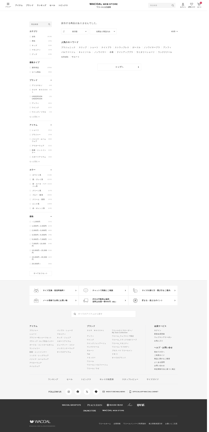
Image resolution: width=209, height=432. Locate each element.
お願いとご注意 (171, 424)
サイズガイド (153, 379)
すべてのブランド (119, 358)
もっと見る (33, 117)
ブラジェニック (68, 47)
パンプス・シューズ (65, 330)
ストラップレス (122, 47)
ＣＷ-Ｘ (115, 354)
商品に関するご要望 (162, 359)
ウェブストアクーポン (163, 337)
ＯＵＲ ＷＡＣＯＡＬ (95, 330)
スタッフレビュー (130, 379)
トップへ (127, 67)
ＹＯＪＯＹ (91, 358)
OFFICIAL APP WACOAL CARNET (143, 392)
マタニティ (61, 334)
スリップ (83, 47)
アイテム (19, 5)
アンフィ (167, 47)
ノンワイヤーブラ (152, 47)
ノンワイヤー (100, 52)
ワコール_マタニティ (120, 343)
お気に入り (158, 341)
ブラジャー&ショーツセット (40, 338)
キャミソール (85, 52)
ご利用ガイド (159, 355)
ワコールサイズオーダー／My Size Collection (122, 331)
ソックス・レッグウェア (39, 355)
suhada (64, 57)
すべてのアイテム (64, 352)
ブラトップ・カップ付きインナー (41, 341)
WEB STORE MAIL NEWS (114, 392)
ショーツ (94, 47)
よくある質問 (159, 362)
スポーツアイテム (64, 341)
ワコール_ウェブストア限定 (123, 336)
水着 (112, 52)
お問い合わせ (159, 366)
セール (52, 5)
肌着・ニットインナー (38, 352)
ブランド (30, 5)
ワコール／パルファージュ (97, 365)
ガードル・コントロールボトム (41, 345)
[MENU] (8, 5)
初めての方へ (159, 352)
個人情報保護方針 (156, 424)
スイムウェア (34, 366)
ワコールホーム (105, 424)
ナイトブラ (106, 47)
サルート (76, 57)
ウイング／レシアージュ (96, 343)
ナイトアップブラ (125, 52)
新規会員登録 (159, 334)
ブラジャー (33, 330)
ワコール (90, 361)
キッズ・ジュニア (64, 338)
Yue (88, 354)
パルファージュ (68, 52)
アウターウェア (35, 363)
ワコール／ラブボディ (120, 347)
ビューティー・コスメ (66, 345)
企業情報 (117, 424)
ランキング (41, 5)
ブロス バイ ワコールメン (122, 350)
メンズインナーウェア (66, 348)
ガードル (136, 47)
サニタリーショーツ (145, 52)
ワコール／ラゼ (93, 368)
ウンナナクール (165, 52)
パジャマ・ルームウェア (39, 359)
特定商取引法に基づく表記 (164, 369)
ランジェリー (34, 348)
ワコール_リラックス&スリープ (124, 340)
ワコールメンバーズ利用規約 (134, 424)
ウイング (90, 340)
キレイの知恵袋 (107, 379)
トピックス (63, 5)
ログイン (157, 330)
